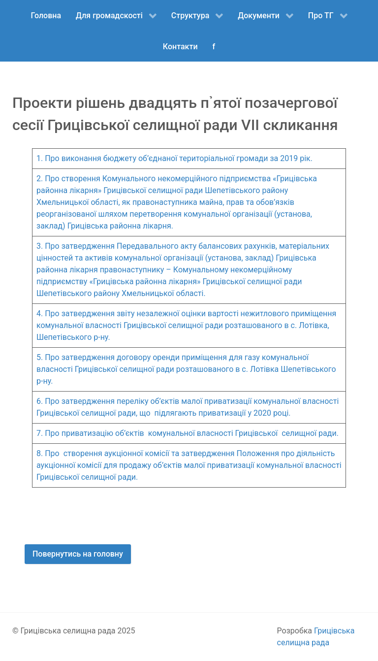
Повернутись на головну (77, 554)
